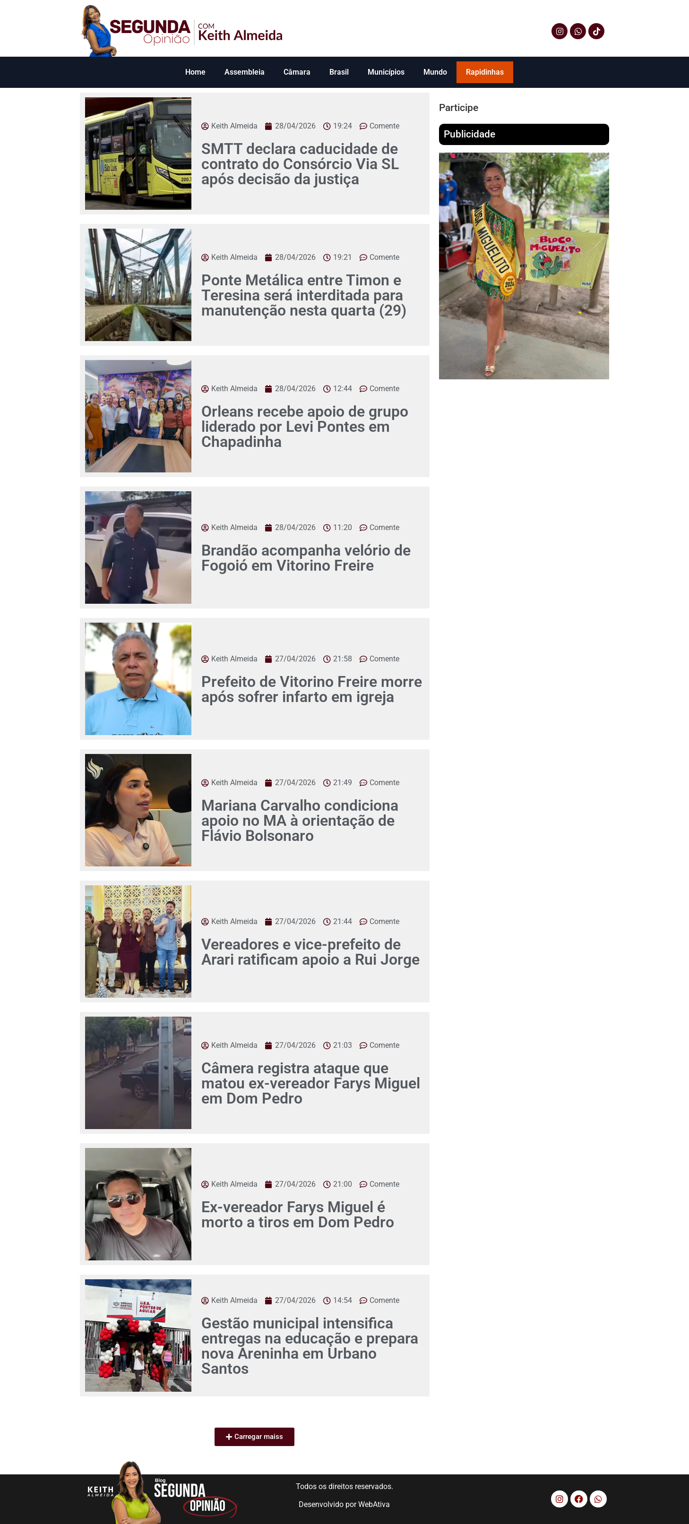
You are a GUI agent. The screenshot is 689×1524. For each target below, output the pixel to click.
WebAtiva (374, 1504)
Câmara (297, 72)
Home (195, 72)
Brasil (339, 72)
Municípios (386, 72)
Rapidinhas (485, 72)
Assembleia (244, 72)
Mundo (435, 72)
